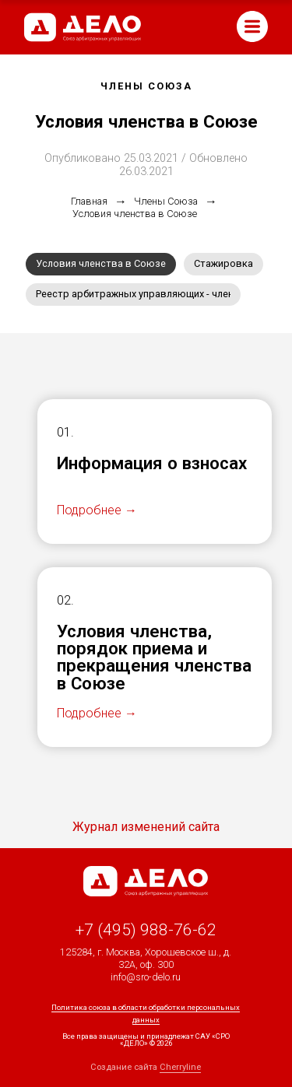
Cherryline (180, 1067)
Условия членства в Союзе (134, 214)
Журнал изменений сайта (146, 827)
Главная (89, 202)
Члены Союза (166, 202)
